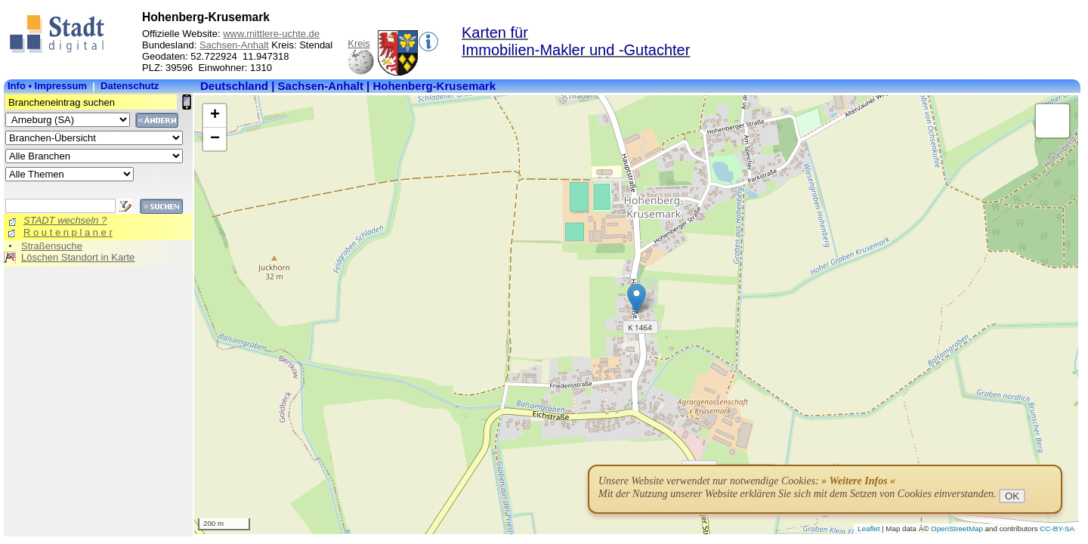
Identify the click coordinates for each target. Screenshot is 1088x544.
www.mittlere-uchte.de (271, 33)
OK (1012, 496)
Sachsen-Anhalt (234, 45)
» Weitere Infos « (858, 481)
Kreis (359, 43)
